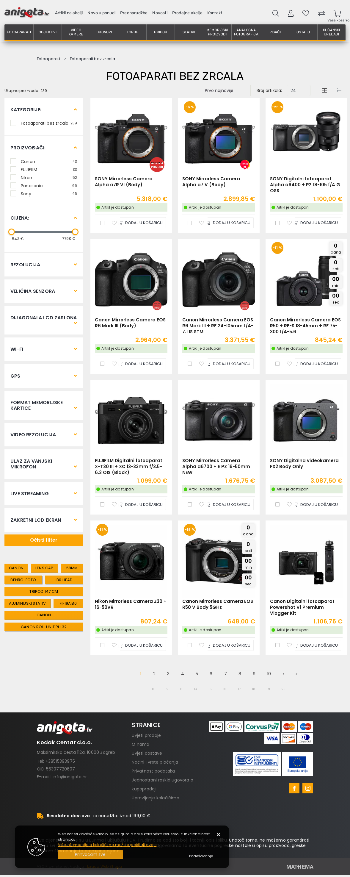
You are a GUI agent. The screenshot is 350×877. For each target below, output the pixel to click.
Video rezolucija (33, 434)
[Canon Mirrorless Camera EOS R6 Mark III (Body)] (140, 363)
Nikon (49, 177)
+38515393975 (60, 761)
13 (181, 689)
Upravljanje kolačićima (155, 798)
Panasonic (49, 185)
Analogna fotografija (246, 32)
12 (167, 689)
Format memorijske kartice (36, 405)
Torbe (132, 32)
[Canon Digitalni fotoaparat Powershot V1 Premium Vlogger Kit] (315, 645)
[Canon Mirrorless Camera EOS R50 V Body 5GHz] (227, 645)
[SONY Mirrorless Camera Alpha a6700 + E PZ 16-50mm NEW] (227, 504)
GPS (15, 376)
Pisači (275, 32)
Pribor (160, 32)
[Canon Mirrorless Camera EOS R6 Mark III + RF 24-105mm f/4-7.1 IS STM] (227, 363)
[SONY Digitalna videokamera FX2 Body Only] (315, 504)
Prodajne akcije (187, 12)
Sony (49, 193)
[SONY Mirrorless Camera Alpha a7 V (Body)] (227, 222)
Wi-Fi (16, 349)
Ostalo (303, 32)
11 (153, 689)
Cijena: (19, 218)
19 (268, 689)
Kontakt (214, 12)
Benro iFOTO (23, 580)
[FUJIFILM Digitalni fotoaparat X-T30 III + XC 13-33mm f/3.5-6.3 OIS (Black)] (140, 504)
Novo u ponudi (101, 12)
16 (224, 689)
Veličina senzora (32, 291)
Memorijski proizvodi (217, 32)
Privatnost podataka (153, 771)
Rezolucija (25, 264)
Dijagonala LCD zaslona (43, 317)
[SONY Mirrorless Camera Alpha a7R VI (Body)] (140, 222)
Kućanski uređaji (331, 32)
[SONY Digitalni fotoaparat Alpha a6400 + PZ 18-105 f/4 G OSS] (315, 222)
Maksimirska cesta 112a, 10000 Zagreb (76, 752)
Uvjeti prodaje (146, 735)
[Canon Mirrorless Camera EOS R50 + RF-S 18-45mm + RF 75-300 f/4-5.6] (315, 363)
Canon (49, 161)
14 (195, 689)
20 (283, 689)
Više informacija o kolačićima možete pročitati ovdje (107, 844)
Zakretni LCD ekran (35, 520)
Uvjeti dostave (147, 753)
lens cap (44, 568)
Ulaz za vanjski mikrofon (31, 464)
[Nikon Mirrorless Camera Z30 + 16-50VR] (140, 645)
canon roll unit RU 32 (44, 627)
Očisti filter (44, 540)
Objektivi (48, 32)
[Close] (90, 854)
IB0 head (64, 580)
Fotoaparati (19, 32)
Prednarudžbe (133, 12)
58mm (72, 568)
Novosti (159, 12)
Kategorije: (25, 109)
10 (269, 674)
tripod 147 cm (43, 591)
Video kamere (76, 32)
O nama (140, 744)
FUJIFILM (49, 169)
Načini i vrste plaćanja (155, 762)
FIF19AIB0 (68, 603)
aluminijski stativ (27, 603)
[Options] (201, 856)
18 (253, 689)
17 (239, 689)
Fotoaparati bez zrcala (49, 123)
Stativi (189, 32)
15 (210, 689)
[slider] (11, 232)
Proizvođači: (27, 147)
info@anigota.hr (70, 777)
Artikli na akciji (69, 12)
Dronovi (104, 32)
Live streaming (29, 493)
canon (16, 568)
